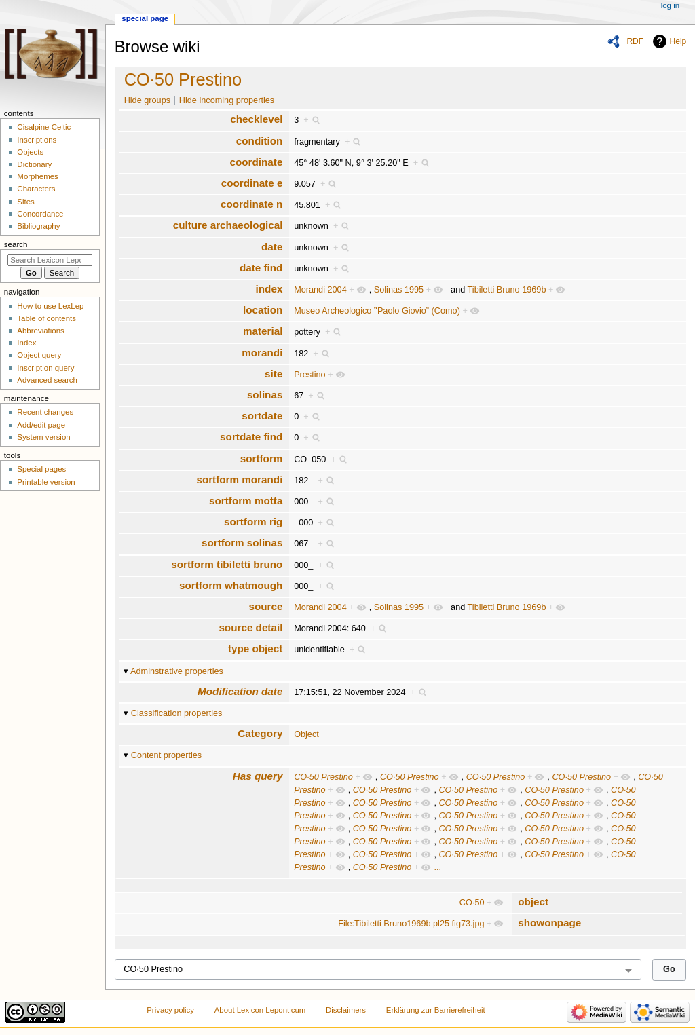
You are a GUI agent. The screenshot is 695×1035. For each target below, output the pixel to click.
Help (678, 41)
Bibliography (38, 226)
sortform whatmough (230, 585)
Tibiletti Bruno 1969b (507, 290)
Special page (144, 18)
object (533, 901)
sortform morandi (239, 479)
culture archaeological (228, 225)
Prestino (310, 374)
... (437, 867)
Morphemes (37, 176)
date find (261, 268)
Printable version (46, 482)
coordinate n (251, 204)
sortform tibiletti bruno (226, 564)
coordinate (255, 162)
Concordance (40, 214)
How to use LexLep (50, 306)
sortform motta (245, 500)
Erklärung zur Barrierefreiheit (435, 1010)
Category (260, 733)
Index (26, 343)
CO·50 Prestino (183, 79)
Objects (30, 152)
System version (43, 437)
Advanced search (47, 380)
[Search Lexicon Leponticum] (49, 260)
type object (255, 648)
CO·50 (472, 902)
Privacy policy (170, 1010)
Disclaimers (346, 1010)
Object (306, 734)
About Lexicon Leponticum (260, 1010)
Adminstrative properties (176, 671)
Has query (258, 776)
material (262, 331)
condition (259, 141)
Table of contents (46, 318)
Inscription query (45, 368)
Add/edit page (41, 425)
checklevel (256, 119)
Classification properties (177, 713)
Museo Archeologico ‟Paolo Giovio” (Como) (377, 311)
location (262, 310)
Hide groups (147, 100)
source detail (250, 627)
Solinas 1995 (399, 290)
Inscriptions (36, 140)
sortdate (262, 415)
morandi (262, 352)
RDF (634, 41)
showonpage (549, 922)
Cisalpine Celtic (44, 127)
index (269, 289)
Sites (25, 201)
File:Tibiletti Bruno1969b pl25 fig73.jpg (411, 923)
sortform (261, 458)
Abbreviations (40, 330)
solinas (265, 394)
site (273, 373)
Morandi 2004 (320, 290)
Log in (670, 5)
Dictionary (34, 164)
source (265, 606)
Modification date (240, 691)
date (271, 246)
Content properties (166, 755)
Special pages (41, 469)
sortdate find (251, 437)
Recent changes (45, 412)
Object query (39, 355)
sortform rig (253, 521)
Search (16, 244)
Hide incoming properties (226, 100)
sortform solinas (242, 542)
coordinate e (252, 183)
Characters (36, 189)
